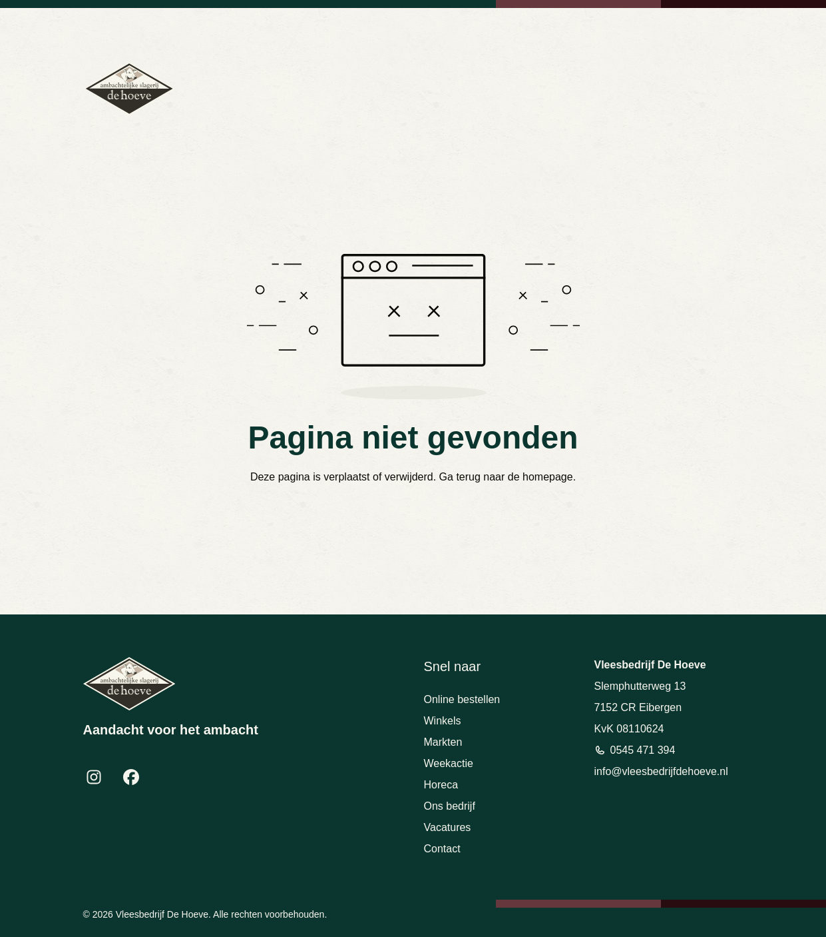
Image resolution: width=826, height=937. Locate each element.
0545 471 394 (505, 26)
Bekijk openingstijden (705, 26)
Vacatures (447, 827)
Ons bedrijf (449, 806)
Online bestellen (462, 699)
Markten (443, 742)
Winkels (442, 720)
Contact (442, 848)
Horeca (441, 784)
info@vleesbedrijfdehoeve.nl (599, 26)
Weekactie (448, 763)
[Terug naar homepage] (129, 88)
